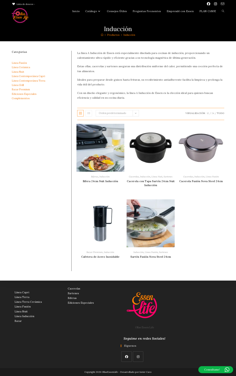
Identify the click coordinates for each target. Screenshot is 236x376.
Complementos (21, 98)
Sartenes (168, 176)
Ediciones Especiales (24, 94)
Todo (220, 113)
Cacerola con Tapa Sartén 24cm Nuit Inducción (151, 183)
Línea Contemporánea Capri (28, 76)
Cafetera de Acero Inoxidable (100, 256)
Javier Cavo (145, 372)
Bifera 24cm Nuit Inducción (100, 181)
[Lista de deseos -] (23, 4)
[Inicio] (102, 35)
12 (208, 113)
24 (213, 113)
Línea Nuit (156, 176)
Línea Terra (22, 297)
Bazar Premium (94, 252)
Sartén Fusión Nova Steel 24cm (150, 256)
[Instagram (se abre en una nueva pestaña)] (215, 4)
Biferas (94, 176)
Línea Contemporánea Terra (28, 80)
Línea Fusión (212, 176)
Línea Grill (18, 85)
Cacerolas (134, 176)
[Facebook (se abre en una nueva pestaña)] (208, 4)
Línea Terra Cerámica (28, 301)
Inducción (129, 35)
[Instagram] (138, 356)
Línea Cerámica (21, 67)
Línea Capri (22, 292)
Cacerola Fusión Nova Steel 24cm (201, 181)
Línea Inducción (24, 316)
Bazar (18, 321)
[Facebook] (126, 356)
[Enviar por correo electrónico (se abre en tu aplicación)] (221, 4)
